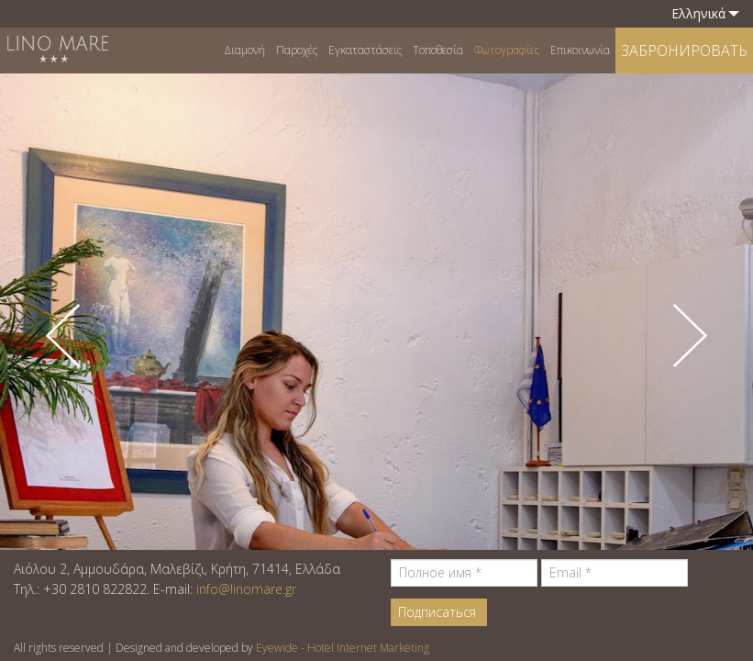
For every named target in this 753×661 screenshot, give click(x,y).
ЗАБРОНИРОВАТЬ (684, 50)
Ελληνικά (705, 13)
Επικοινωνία (580, 50)
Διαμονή (244, 50)
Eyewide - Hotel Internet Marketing (342, 647)
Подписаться (437, 612)
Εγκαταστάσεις (365, 50)
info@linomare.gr (246, 589)
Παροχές (296, 50)
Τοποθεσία (438, 50)
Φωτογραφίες (506, 50)
